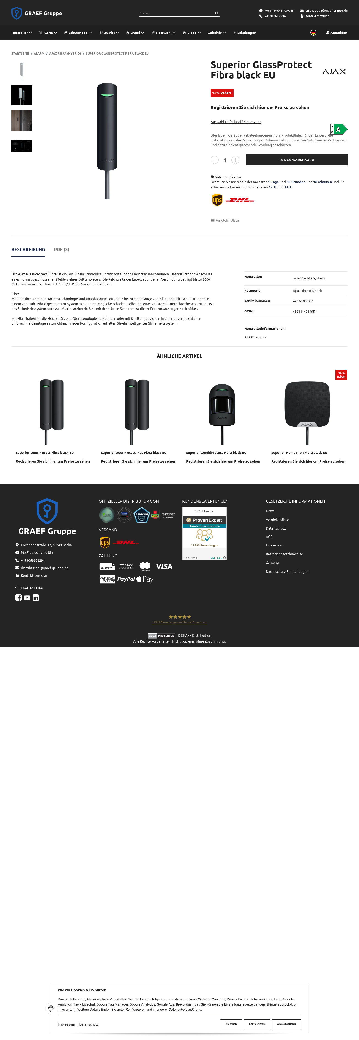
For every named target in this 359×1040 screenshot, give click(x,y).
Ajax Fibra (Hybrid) (307, 290)
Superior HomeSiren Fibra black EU (299, 452)
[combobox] (176, 13)
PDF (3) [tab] (61, 249)
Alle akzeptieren (286, 1024)
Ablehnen (231, 1024)
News (270, 511)
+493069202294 (275, 16)
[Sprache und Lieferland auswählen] (312, 33)
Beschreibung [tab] (28, 249)
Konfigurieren (257, 1024)
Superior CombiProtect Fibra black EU (216, 452)
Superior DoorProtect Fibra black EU (45, 452)
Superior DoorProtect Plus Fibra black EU (134, 452)
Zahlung (272, 562)
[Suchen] (217, 13)
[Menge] (225, 159)
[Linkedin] (36, 597)
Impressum (66, 1024)
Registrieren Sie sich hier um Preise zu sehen (260, 107)
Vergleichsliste (277, 519)
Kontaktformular (317, 16)
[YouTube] (27, 597)
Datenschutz (89, 1024)
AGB (269, 536)
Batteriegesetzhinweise (284, 554)
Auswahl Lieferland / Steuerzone (236, 121)
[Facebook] (18, 597)
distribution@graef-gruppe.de (326, 10)
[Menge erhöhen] (235, 160)
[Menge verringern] (215, 160)
